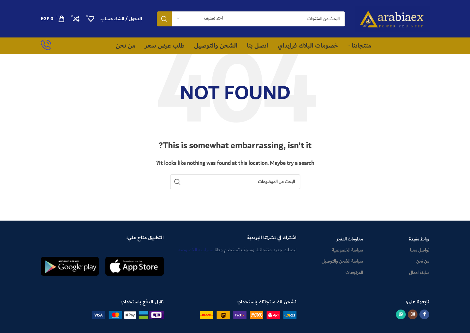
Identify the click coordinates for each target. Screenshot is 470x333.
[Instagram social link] (412, 314)
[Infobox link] (46, 46)
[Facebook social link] (424, 314)
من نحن (422, 261)
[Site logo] (392, 18)
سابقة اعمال (419, 272)
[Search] (251, 18)
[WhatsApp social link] (401, 314)
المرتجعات (354, 272)
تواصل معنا (419, 250)
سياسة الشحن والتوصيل (342, 261)
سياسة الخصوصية (347, 250)
